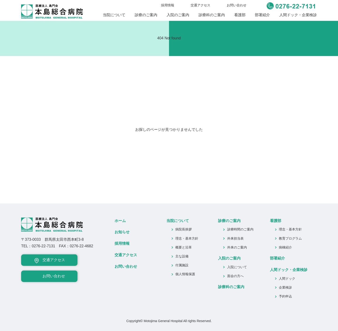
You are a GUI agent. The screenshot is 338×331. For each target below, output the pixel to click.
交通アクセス (200, 5)
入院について (237, 267)
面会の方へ (235, 276)
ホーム (120, 221)
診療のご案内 (146, 15)
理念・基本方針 (186, 238)
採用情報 (167, 5)
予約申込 (285, 296)
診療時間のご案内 (240, 229)
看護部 (240, 15)
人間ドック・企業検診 (298, 15)
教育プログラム (290, 238)
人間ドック (287, 278)
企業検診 (285, 287)
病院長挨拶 (183, 229)
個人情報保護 (185, 274)
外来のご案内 (237, 247)
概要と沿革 (183, 247)
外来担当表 (235, 238)
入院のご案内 (178, 15)
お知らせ (122, 232)
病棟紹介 (285, 247)
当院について (114, 15)
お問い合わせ (236, 5)
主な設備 (181, 256)
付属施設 (181, 265)
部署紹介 (262, 15)
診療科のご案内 (212, 15)
